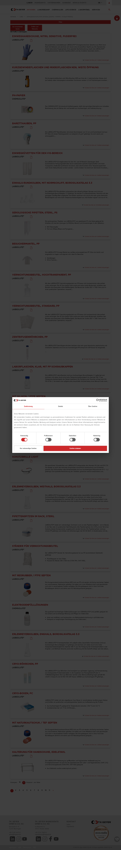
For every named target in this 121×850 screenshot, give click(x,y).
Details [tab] (60, 406)
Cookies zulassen (75, 448)
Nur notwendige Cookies (28, 448)
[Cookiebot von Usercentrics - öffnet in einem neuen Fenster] (97, 400)
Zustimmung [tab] (28, 406)
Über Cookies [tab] (92, 406)
